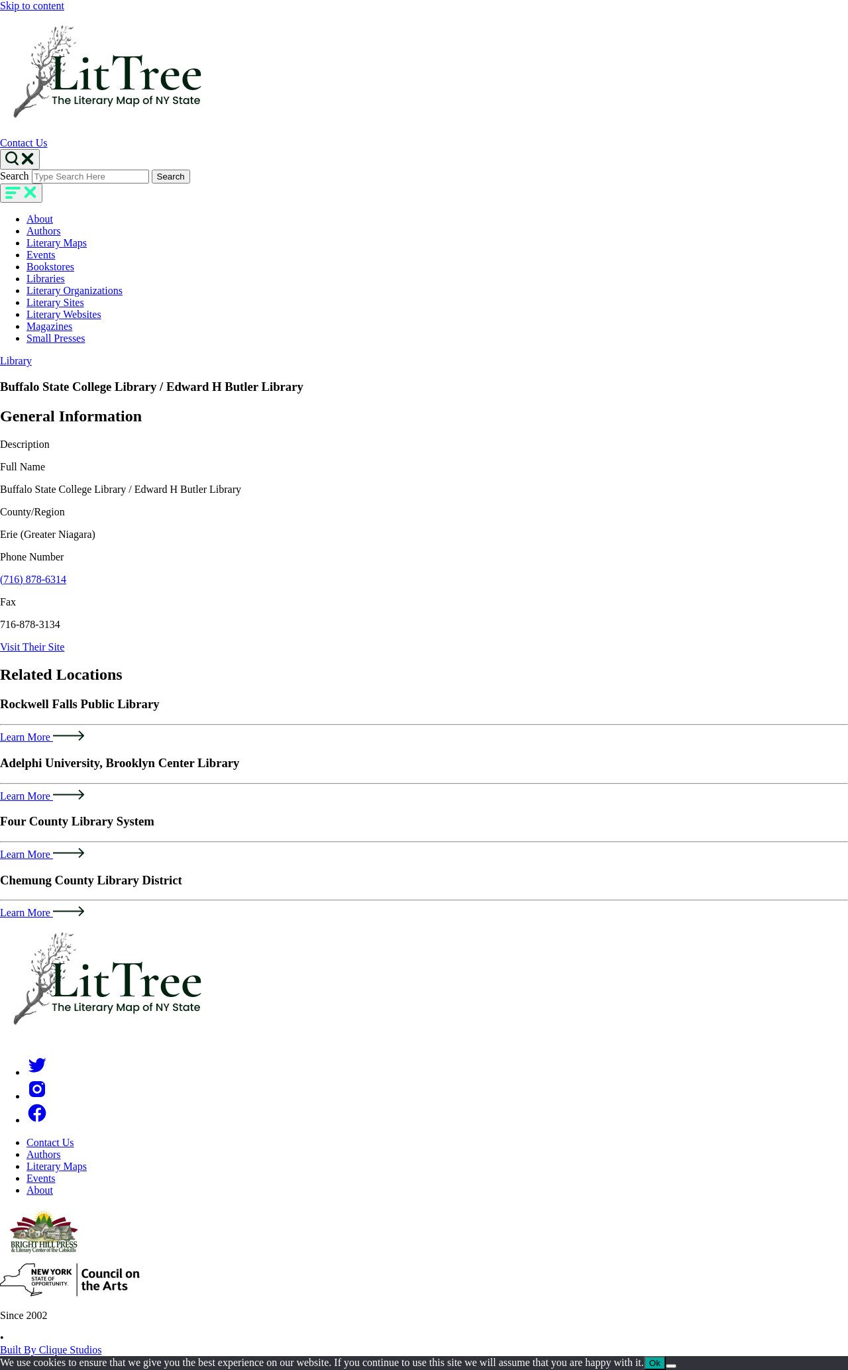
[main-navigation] (21, 193)
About (39, 219)
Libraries (45, 278)
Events (41, 254)
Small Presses (55, 338)
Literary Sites (55, 302)
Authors (43, 231)
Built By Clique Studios (50, 1349)
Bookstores (50, 266)
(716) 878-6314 (33, 579)
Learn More (42, 737)
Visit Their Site (32, 647)
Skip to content (32, 5)
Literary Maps (56, 242)
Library (16, 360)
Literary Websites (63, 314)
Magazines (49, 326)
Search (14, 176)
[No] (671, 1366)
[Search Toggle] (20, 159)
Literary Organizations (74, 290)
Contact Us (24, 142)
